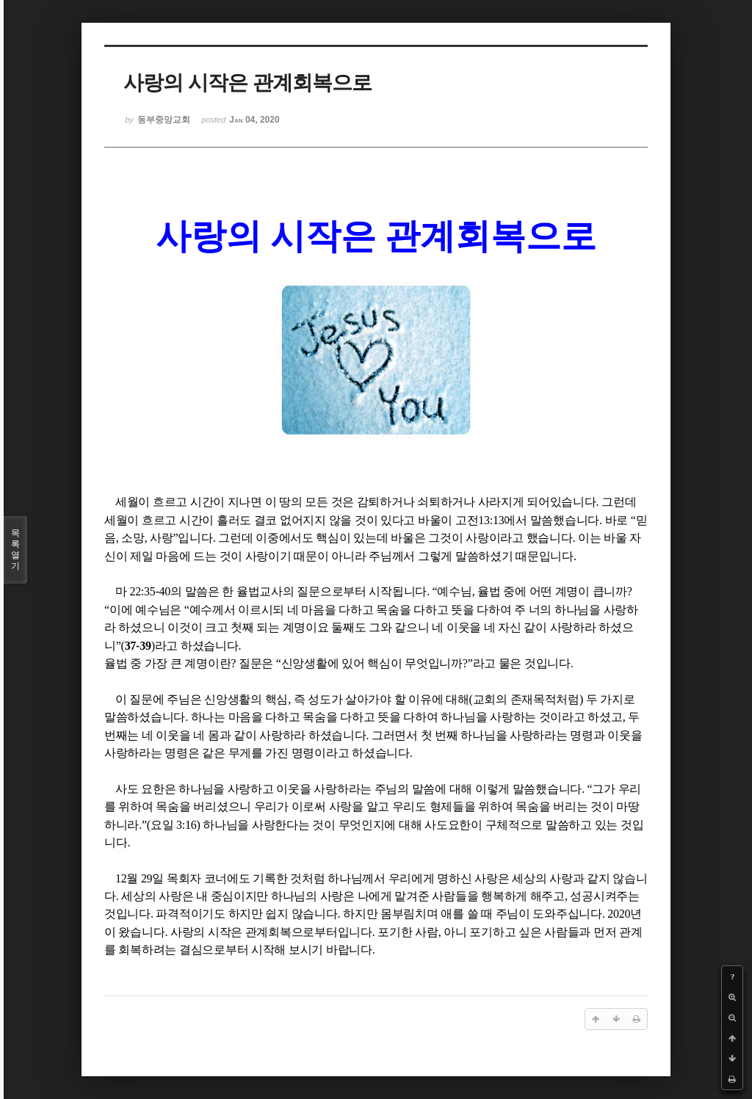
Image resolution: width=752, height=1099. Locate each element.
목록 (15, 550)
